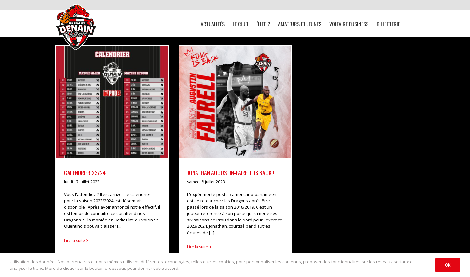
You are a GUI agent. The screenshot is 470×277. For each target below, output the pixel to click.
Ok (448, 265)
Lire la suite (74, 240)
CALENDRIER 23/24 (85, 173)
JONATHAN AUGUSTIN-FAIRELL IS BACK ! (230, 173)
